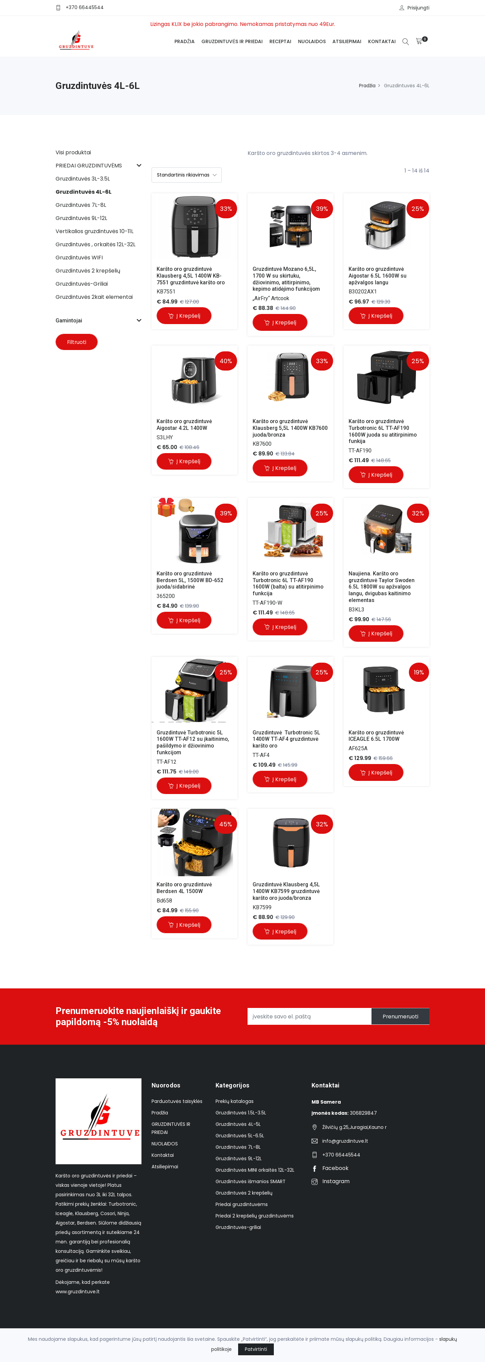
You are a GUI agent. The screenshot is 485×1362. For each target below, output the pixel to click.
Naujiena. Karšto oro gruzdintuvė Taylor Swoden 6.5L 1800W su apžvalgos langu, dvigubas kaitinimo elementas (383, 587)
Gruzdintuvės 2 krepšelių (244, 1195)
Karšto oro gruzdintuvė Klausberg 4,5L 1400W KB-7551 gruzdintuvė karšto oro (191, 275)
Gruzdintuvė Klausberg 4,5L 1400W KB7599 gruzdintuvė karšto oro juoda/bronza (287, 892)
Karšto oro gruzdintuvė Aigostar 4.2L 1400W (186, 425)
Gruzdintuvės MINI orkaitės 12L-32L (255, 1172)
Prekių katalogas (235, 1103)
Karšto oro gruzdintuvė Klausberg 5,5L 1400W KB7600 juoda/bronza (291, 428)
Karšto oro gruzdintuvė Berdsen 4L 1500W (186, 889)
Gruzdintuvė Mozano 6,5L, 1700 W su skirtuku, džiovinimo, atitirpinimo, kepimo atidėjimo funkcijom (287, 279)
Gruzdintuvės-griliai (238, 1229)
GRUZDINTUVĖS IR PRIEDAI (231, 41)
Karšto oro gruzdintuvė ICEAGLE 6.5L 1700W (378, 736)
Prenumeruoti (399, 1018)
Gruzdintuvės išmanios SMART (251, 1183)
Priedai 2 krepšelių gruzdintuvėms (255, 1218)
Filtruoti (78, 343)
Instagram (331, 1183)
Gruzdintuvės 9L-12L (239, 1161)
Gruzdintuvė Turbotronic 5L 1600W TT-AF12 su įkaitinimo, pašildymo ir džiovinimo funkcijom (194, 743)
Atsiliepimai (346, 41)
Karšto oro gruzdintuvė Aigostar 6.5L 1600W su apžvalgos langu (379, 275)
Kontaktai (381, 41)
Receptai (280, 41)
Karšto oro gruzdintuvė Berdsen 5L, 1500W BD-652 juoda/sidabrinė (191, 581)
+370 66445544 (85, 7)
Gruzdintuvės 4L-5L (238, 1126)
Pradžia (184, 41)
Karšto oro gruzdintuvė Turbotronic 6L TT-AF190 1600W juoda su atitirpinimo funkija (384, 432)
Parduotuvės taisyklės (177, 1103)
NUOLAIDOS (311, 41)
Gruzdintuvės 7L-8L (238, 1149)
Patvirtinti (256, 1349)
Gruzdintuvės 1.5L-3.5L (241, 1115)
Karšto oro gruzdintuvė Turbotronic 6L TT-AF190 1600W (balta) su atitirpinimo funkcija (289, 584)
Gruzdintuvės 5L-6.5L (240, 1138)
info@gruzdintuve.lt (345, 1143)
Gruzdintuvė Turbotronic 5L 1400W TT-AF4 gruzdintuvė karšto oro (288, 740)
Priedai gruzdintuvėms (242, 1206)
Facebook (330, 1170)
